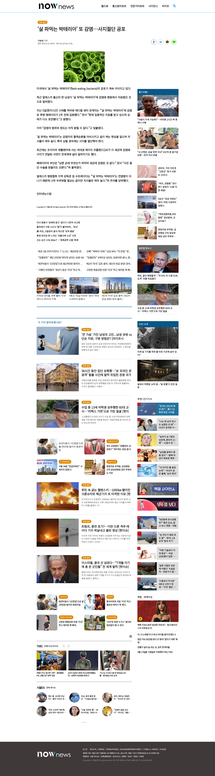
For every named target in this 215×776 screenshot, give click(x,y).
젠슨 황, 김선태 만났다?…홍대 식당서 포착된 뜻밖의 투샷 (57, 699)
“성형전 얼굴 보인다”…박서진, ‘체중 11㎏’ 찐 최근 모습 (122, 712)
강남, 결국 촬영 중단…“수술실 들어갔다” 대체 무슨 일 (89, 699)
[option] (50, 664)
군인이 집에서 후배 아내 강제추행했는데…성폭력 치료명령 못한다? (114, 674)
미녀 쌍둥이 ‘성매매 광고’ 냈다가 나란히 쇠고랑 (58, 222)
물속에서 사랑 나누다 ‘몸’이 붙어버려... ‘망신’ (57, 226)
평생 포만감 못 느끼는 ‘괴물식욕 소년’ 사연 (56, 235)
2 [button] (84, 722)
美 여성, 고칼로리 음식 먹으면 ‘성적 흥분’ (56, 231)
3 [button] (86, 722)
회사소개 (93, 749)
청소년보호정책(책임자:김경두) (130, 749)
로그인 (85, 749)
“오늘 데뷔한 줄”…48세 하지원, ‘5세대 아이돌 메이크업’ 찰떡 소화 (90, 712)
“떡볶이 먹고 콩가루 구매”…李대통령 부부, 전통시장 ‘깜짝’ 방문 (81, 674)
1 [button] (82, 722)
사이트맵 (163, 749)
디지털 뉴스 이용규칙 (150, 749)
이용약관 (101, 749)
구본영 (40, 40)
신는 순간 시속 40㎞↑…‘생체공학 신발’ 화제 (57, 240)
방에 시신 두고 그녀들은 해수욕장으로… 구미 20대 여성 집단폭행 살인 (49, 674)
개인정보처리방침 (112, 749)
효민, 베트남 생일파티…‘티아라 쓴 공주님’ (122, 699)
